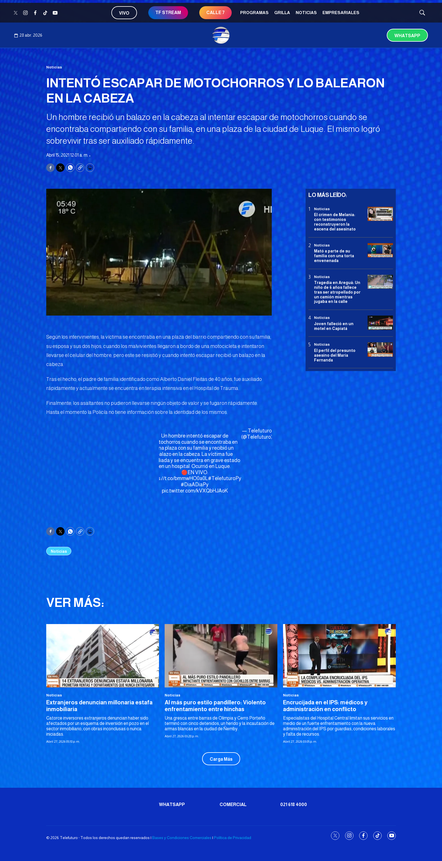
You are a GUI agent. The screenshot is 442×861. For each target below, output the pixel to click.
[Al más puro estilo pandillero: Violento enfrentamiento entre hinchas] (221, 655)
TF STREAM (168, 12)
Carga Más (221, 759)
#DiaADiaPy (195, 484)
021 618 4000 (293, 804)
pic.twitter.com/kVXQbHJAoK (195, 491)
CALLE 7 (215, 12)
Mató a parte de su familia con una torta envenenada (334, 256)
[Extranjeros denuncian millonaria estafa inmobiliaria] (102, 655)
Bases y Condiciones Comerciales (181, 837)
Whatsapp (407, 35)
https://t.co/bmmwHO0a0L (178, 478)
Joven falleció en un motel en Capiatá (333, 326)
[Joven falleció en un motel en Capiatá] (380, 323)
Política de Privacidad (232, 837)
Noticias (306, 12)
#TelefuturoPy (224, 478)
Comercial (233, 804)
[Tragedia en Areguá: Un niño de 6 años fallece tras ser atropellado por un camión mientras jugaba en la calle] (380, 282)
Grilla (282, 12)
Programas (254, 12)
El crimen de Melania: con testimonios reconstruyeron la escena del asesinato (335, 221)
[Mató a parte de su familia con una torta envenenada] (380, 250)
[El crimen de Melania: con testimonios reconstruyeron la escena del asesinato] (380, 214)
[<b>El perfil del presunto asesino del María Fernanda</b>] (380, 349)
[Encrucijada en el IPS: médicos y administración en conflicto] (339, 655)
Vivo (124, 13)
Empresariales (340, 12)
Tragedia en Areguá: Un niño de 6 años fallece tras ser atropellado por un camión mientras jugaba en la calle (337, 292)
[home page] (221, 35)
